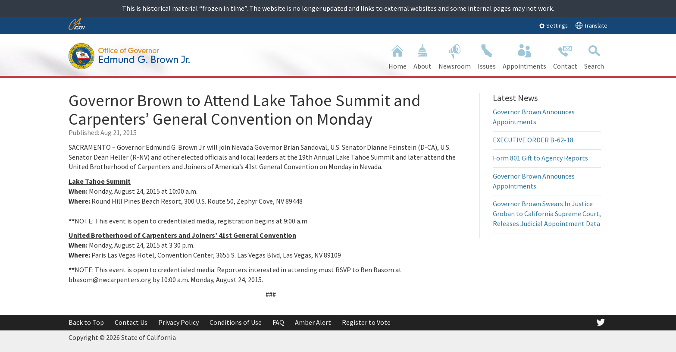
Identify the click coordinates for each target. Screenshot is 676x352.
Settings (553, 25)
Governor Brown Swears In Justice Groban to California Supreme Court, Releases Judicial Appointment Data (547, 213)
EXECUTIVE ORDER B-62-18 (533, 139)
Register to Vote (366, 322)
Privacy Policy (178, 322)
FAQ (278, 322)
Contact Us (131, 322)
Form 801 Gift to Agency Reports (540, 158)
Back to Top (86, 322)
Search (594, 55)
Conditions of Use (236, 322)
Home (397, 55)
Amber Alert (313, 322)
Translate (591, 25)
